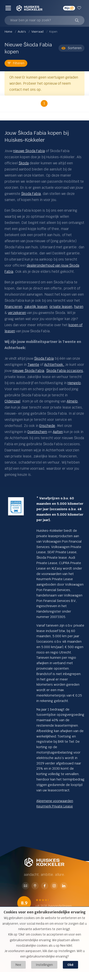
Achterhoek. (54, 364)
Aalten (58, 432)
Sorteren (71, 48)
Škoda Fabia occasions (64, 371)
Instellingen (44, 965)
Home (9, 32)
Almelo (72, 401)
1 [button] (44, 103)
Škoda (24, 163)
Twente (33, 364)
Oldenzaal (12, 401)
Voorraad (37, 32)
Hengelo (74, 383)
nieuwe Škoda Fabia (29, 151)
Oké (70, 965)
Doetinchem (37, 432)
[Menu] (8, 8)
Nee (18, 965)
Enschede (47, 426)
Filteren (16, 63)
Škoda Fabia (31, 194)
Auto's (22, 32)
